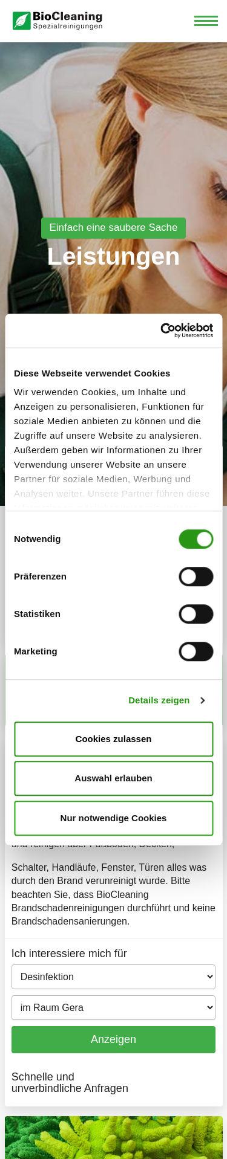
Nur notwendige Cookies (114, 818)
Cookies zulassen (114, 739)
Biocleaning (57, 21)
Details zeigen (158, 700)
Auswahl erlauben (113, 778)
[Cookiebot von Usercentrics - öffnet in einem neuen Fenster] (161, 330)
